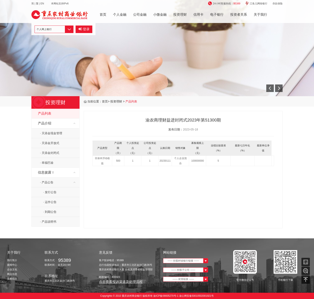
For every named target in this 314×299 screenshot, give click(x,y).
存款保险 (278, 3)
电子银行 (217, 14)
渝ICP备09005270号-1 (166, 295)
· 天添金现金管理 (51, 133)
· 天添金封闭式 (49, 153)
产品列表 (131, 101)
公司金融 (140, 14)
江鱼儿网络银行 (256, 3)
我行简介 (12, 260)
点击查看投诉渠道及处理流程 (121, 282)
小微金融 (160, 14)
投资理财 (180, 14)
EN (43, 3)
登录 (84, 29)
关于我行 (260, 14)
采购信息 (12, 278)
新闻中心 (12, 264)
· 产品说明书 (48, 221)
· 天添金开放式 (49, 143)
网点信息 (12, 274)
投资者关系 (238, 14)
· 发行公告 (50, 192)
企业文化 (12, 269)
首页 (103, 14)
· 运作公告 (50, 202)
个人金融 (119, 14)
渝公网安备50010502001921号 (196, 295)
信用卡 (198, 14)
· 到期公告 (50, 211)
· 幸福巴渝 (46, 162)
